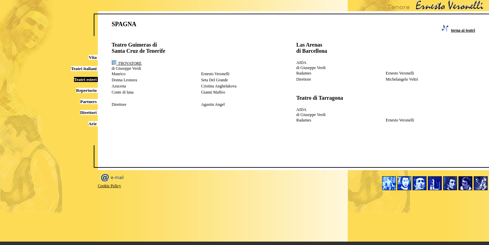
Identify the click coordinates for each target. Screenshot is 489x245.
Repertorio (87, 90)
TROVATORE (127, 63)
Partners (89, 101)
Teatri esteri (86, 79)
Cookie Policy (109, 185)
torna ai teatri (463, 30)
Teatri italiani (84, 68)
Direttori (89, 112)
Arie (93, 123)
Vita (93, 57)
